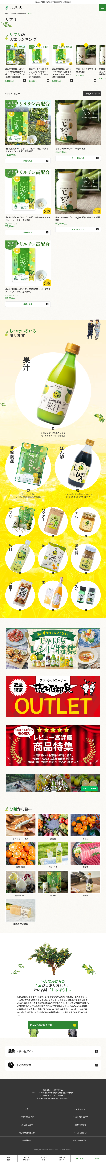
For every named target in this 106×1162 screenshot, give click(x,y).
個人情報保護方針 (26, 1132)
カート (97, 1158)
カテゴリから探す (26, 1158)
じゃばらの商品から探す (18, 13)
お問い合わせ (79, 1124)
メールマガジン (79, 1132)
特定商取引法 (79, 1140)
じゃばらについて (79, 1117)
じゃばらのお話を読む (41, 1025)
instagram (79, 1109)
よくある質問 (26, 1124)
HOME (7, 13)
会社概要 (26, 1140)
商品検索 (8, 1158)
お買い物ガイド (26, 1117)
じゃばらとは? (44, 1158)
